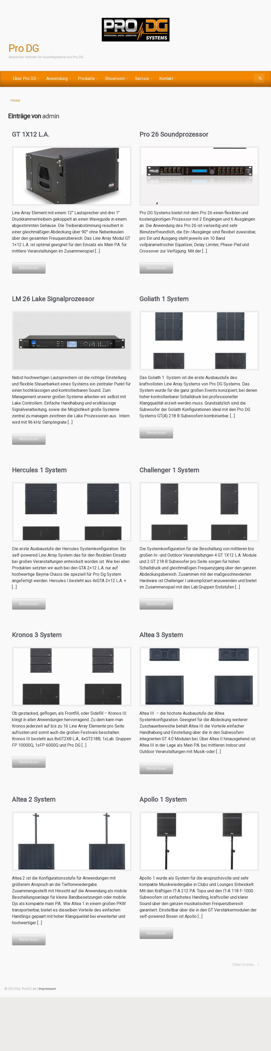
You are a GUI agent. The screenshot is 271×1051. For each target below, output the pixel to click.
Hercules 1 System (38, 469)
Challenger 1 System (168, 469)
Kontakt (166, 78)
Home (15, 100)
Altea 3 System (160, 634)
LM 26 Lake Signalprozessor (52, 298)
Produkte (86, 78)
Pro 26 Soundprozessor (172, 134)
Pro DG (24, 48)
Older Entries (243, 964)
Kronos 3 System (36, 634)
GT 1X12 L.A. (30, 134)
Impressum (47, 988)
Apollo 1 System (162, 799)
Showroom (115, 78)
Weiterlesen (29, 268)
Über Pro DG (24, 78)
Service (142, 78)
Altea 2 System (33, 799)
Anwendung (57, 78)
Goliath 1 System (163, 298)
